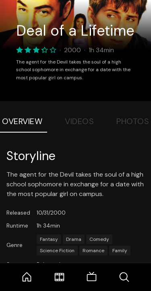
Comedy (99, 239)
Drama (73, 239)
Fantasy (49, 239)
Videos (79, 121)
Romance (93, 250)
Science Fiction (57, 250)
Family (119, 250)
